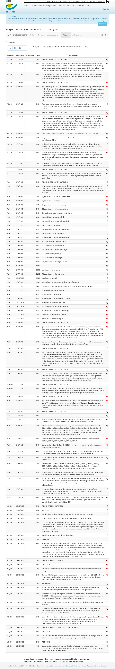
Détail (32, 35)
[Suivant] (25, 48)
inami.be (65, 1)
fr (9, 1)
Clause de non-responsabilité (45, 666)
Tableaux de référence (93, 666)
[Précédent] (10, 48)
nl (7, 1)
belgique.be (101, 1)
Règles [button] (66, 35)
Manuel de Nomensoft (66, 666)
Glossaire (106, 9)
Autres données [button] (78, 35)
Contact (56, 666)
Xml (103, 35)
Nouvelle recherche (17, 35)
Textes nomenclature (80, 666)
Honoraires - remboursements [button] (49, 35)
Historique (10, 42)
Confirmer (102, 24)
